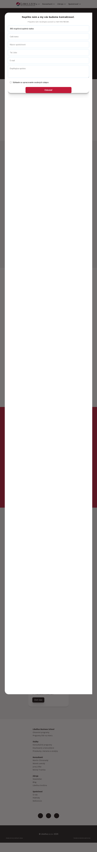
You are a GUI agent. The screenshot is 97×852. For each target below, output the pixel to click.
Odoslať (48, 90)
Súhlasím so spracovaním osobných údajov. (29, 82)
